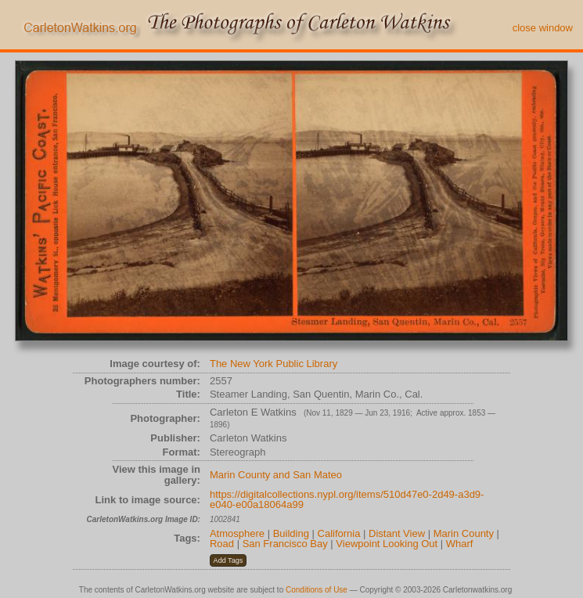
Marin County (464, 533)
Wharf (459, 543)
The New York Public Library (273, 363)
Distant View (397, 533)
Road (222, 543)
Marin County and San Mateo (276, 475)
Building (291, 533)
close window (543, 28)
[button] (228, 560)
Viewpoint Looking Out (386, 543)
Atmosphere (237, 533)
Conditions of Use (316, 589)
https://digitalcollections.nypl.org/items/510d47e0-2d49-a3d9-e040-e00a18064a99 (347, 499)
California (339, 533)
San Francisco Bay (285, 543)
